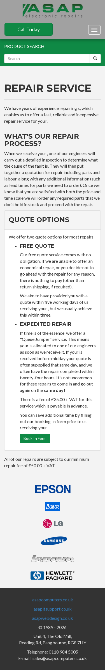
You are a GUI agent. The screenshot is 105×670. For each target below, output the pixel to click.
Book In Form (35, 438)
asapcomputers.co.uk (52, 599)
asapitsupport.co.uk (53, 608)
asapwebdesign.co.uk (52, 618)
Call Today (28, 29)
